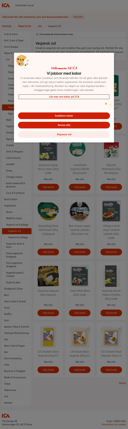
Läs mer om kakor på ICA (64, 96)
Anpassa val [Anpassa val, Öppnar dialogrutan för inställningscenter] (64, 134)
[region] (64, 97)
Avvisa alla (64, 125)
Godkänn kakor (64, 115)
